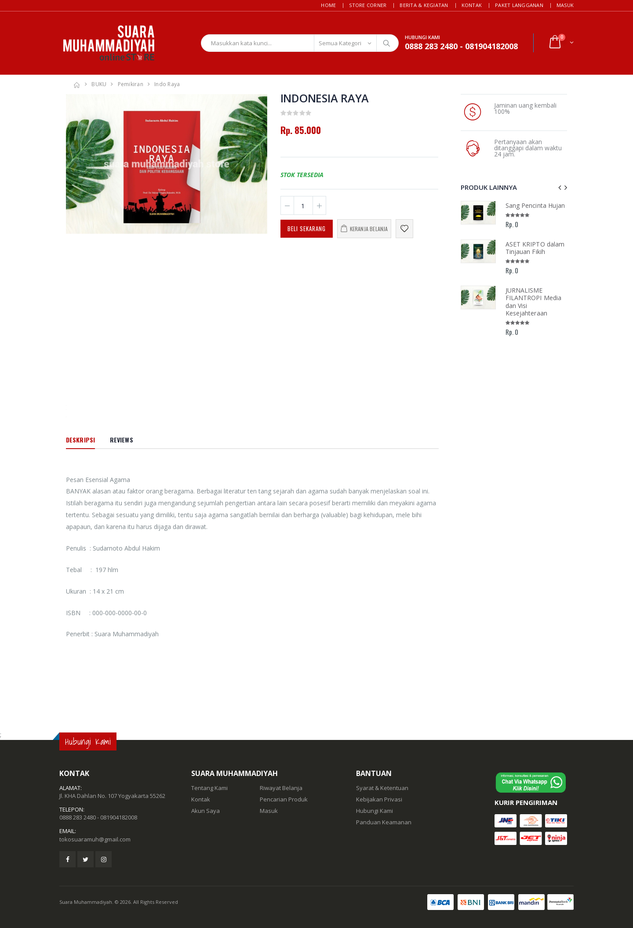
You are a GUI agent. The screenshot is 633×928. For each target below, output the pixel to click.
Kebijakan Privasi (379, 799)
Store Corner (367, 5)
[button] (561, 43)
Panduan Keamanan (383, 822)
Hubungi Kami (374, 811)
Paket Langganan (519, 5)
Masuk (565, 5)
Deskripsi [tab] (80, 439)
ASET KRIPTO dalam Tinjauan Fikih (535, 248)
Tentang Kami (209, 788)
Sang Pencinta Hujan (535, 205)
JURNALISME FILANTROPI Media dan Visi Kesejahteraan (534, 302)
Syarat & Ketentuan (382, 788)
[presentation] (560, 187)
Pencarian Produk (284, 799)
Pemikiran (130, 84)
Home (328, 5)
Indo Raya (167, 84)
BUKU (98, 84)
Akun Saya (205, 811)
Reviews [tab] (121, 439)
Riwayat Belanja (281, 788)
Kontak (472, 5)
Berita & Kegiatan (424, 5)
